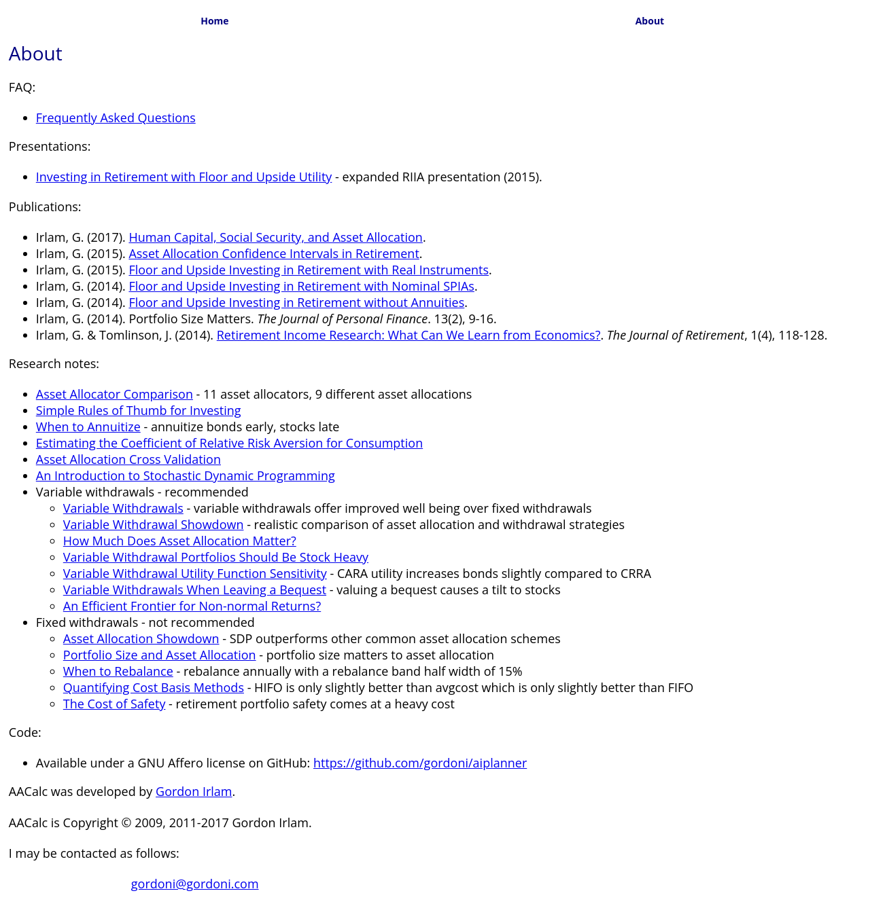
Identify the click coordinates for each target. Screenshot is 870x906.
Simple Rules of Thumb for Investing (138, 410)
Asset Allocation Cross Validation (128, 459)
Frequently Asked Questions (116, 117)
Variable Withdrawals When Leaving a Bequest (194, 589)
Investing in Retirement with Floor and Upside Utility (184, 176)
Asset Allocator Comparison (114, 394)
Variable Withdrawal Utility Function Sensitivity (195, 573)
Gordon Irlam (194, 791)
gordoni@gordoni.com (195, 883)
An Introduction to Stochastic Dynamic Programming (185, 475)
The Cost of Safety (114, 703)
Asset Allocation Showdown (141, 638)
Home (214, 20)
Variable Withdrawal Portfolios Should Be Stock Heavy (215, 557)
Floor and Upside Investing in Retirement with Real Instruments (308, 269)
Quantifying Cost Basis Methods (153, 687)
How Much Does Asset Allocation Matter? (179, 540)
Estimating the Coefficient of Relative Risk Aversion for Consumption (229, 443)
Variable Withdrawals (123, 508)
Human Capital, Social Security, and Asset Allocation (275, 237)
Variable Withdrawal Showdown (153, 524)
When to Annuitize (88, 426)
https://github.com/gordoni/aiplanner (420, 763)
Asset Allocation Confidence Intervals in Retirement (273, 253)
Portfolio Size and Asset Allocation (159, 655)
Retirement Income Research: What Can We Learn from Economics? (409, 335)
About (650, 20)
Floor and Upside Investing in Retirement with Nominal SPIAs (301, 286)
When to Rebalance (118, 671)
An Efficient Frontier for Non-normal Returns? (192, 606)
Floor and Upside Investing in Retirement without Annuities (296, 302)
